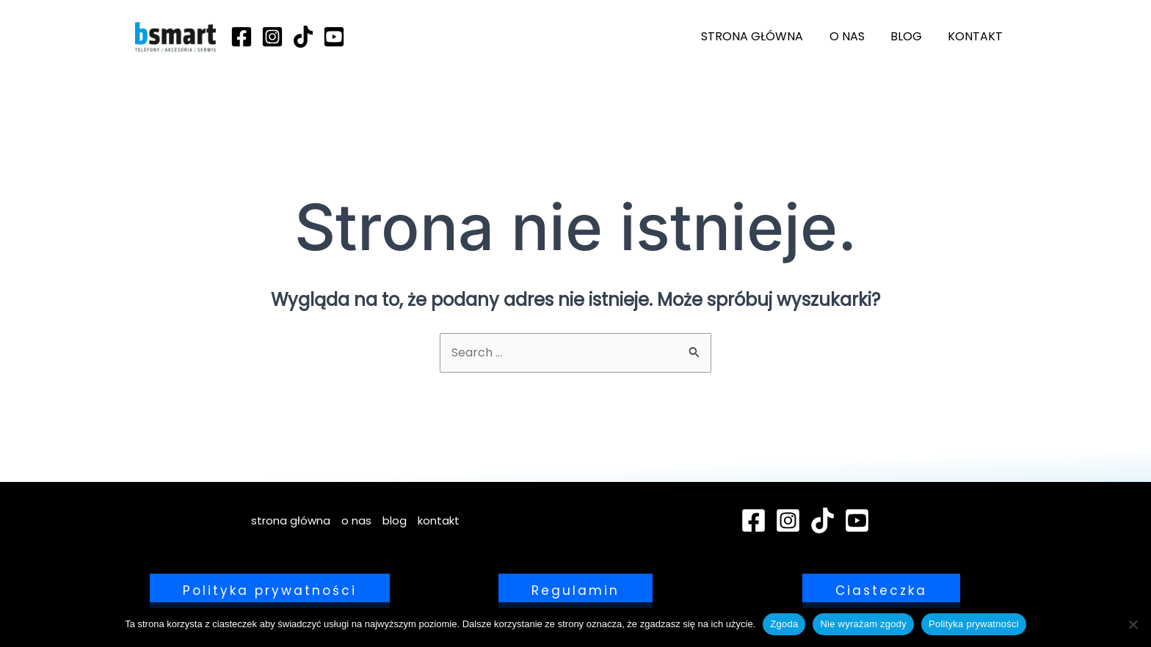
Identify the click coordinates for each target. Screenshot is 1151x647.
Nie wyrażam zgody (863, 623)
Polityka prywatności (974, 623)
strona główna (761, 36)
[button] (270, 591)
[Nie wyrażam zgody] (1132, 624)
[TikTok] (303, 37)
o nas (853, 36)
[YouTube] (334, 37)
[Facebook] (241, 37)
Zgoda (784, 623)
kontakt (976, 36)
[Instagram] (272, 37)
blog (910, 36)
